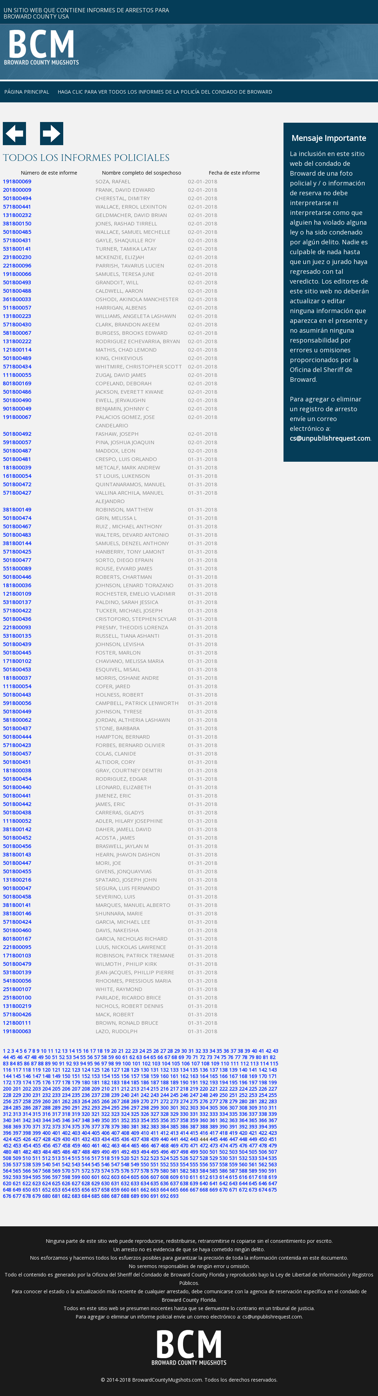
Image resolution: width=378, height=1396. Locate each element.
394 (263, 1126)
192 (204, 1082)
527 (194, 1158)
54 (76, 1057)
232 (46, 1095)
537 (17, 1164)
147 (36, 1076)
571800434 (17, 366)
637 (174, 1183)
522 (145, 1158)
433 (95, 1139)
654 (66, 1189)
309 (253, 1107)
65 (153, 1057)
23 (135, 1051)
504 (243, 1151)
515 (76, 1158)
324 (125, 1114)
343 (36, 1120)
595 (36, 1177)
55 (83, 1057)
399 (36, 1133)
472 (204, 1145)
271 (154, 1101)
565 (17, 1170)
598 (66, 1177)
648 (7, 1189)
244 (164, 1095)
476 (243, 1145)
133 (174, 1069)
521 (135, 1158)
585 (213, 1170)
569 (56, 1170)
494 (145, 1151)
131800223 (17, 315)
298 (145, 1107)
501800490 (17, 400)
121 (56, 1069)
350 (105, 1120)
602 (105, 1177)
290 (66, 1107)
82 (272, 1057)
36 (226, 1051)
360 (204, 1120)
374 (66, 1126)
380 (125, 1126)
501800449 (17, 711)
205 (56, 1088)
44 (5, 1057)
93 (76, 1063)
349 (95, 1120)
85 (19, 1063)
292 (86, 1107)
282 (263, 1101)
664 (164, 1189)
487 (76, 1151)
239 (115, 1095)
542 (66, 1164)
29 (177, 1051)
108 (205, 1063)
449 (253, 1139)
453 (17, 1145)
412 (164, 1133)
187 (154, 1082)
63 (139, 1057)
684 (86, 1196)
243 (154, 1095)
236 (86, 1095)
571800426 (17, 1014)
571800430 (17, 324)
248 (204, 1095)
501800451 (17, 761)
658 (105, 1189)
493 (135, 1151)
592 (7, 1177)
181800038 (17, 770)
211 (115, 1088)
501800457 (17, 753)
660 (125, 1189)
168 (243, 1076)
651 (36, 1189)
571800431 (17, 240)
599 (76, 1177)
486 (66, 1151)
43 (275, 1051)
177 (56, 1082)
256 (7, 1101)
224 (243, 1088)
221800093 (17, 627)
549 (135, 1164)
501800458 (17, 896)
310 (263, 1107)
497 (174, 1151)
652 (46, 1189)
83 (5, 1063)
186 (145, 1082)
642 (223, 1183)
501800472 (17, 484)
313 (17, 1114)
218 (184, 1088)
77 (237, 1057)
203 (36, 1088)
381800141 (17, 904)
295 (115, 1107)
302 (184, 1107)
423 (272, 1133)
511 (36, 1158)
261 (56, 1101)
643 (233, 1183)
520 (125, 1158)
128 (125, 1069)
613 (213, 1177)
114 (264, 1063)
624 (46, 1183)
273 (174, 1101)
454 (26, 1145)
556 (204, 1164)
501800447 (17, 862)
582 (184, 1170)
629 (95, 1183)
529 (213, 1158)
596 (46, 1177)
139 (233, 1069)
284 (7, 1107)
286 (26, 1107)
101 (136, 1063)
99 (118, 1063)
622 (26, 1183)
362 (223, 1120)
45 (12, 1057)
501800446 (17, 576)
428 (46, 1139)
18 (100, 1051)
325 (135, 1114)
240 (125, 1095)
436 (125, 1139)
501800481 (17, 458)
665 (174, 1189)
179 (76, 1082)
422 (263, 1133)
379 (115, 1126)
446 (223, 1139)
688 (125, 1196)
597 (56, 1177)
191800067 (17, 416)
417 (213, 1133)
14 (71, 1051)
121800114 (17, 349)
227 (272, 1088)
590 (263, 1170)
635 (154, 1183)
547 (115, 1164)
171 (272, 1076)
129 (135, 1069)
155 (115, 1076)
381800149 (17, 509)
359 (194, 1120)
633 (135, 1183)
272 (164, 1101)
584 (204, 1170)
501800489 (17, 357)
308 (243, 1107)
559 (233, 1164)
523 (154, 1158)
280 (243, 1101)
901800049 (17, 408)
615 (233, 1177)
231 (36, 1095)
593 (17, 1177)
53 (69, 1057)
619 (272, 1177)
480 (7, 1151)
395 (272, 1126)
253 (253, 1095)
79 (251, 1057)
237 (95, 1095)
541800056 (17, 980)
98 (111, 1063)
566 (26, 1170)
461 (95, 1145)
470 (184, 1145)
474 (223, 1145)
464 (125, 1145)
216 (164, 1088)
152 (86, 1076)
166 (223, 1076)
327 (154, 1114)
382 (145, 1126)
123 (76, 1069)
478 (263, 1145)
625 (56, 1183)
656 (86, 1189)
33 (205, 1051)
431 (76, 1139)
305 (213, 1107)
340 (7, 1120)
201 (17, 1088)
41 (261, 1051)
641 (213, 1183)
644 (243, 1183)
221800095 (17, 946)
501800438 (17, 812)
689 (135, 1196)
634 (145, 1183)
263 (76, 1101)
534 (263, 1158)
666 (184, 1189)
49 (41, 1057)
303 (194, 1107)
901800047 (17, 888)
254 (263, 1095)
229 (17, 1095)
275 (194, 1101)
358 (184, 1120)
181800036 (17, 585)
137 (213, 1069)
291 (76, 1107)
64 (146, 1057)
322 (105, 1114)
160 (164, 1076)
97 (104, 1063)
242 (145, 1095)
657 (95, 1189)
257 (17, 1101)
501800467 (17, 526)
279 (233, 1101)
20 (114, 1051)
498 (184, 1151)
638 (184, 1183)
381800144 (17, 543)
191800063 (17, 1031)
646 (263, 1183)
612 (204, 1177)
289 (56, 1107)
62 (132, 1057)
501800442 (17, 803)
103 (156, 1063)
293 (95, 1107)
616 (243, 1177)
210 (105, 1088)
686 (105, 1196)
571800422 (17, 610)
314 (26, 1114)
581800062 (17, 719)
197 (253, 1082)
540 (46, 1164)
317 (56, 1114)
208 (86, 1088)
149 (56, 1076)
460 (86, 1145)
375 (76, 1126)
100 (126, 1063)
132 (164, 1069)
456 (46, 1145)
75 (223, 1057)
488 (86, 1151)
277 (213, 1101)
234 (66, 1095)
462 (105, 1145)
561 (253, 1164)
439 (154, 1139)
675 (272, 1189)
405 (95, 1133)
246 (184, 1095)
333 (213, 1114)
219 (194, 1088)
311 (272, 1107)
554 (184, 1164)
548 (125, 1164)
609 (174, 1177)
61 (125, 1057)
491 (115, 1151)
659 (115, 1189)
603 (115, 1177)
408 (125, 1133)
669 (213, 1189)
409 (135, 1133)
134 (184, 1069)
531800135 (17, 635)
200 (7, 1088)
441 (174, 1139)
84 (12, 1063)
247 (194, 1095)
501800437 (17, 728)
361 (213, 1120)
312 (7, 1114)
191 (194, 1082)
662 (145, 1189)
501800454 (17, 778)
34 (212, 1051)
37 (233, 1051)
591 (272, 1170)
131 (154, 1069)
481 (17, 1151)
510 (26, 1158)
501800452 (17, 837)
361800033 (17, 299)
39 (247, 1051)
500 (204, 1151)
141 (253, 1069)
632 (125, 1183)
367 (272, 1120)
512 (46, 1158)
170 (263, 1076)
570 (66, 1170)
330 (184, 1114)
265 (95, 1101)
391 (233, 1126)
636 (164, 1183)
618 (263, 1177)
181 (95, 1082)
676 (7, 1196)
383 (154, 1126)
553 (174, 1164)
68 (174, 1057)
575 (115, 1170)
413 (174, 1133)
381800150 (17, 223)
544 (86, 1164)
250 (223, 1095)
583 (194, 1170)
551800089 (17, 568)
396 (7, 1133)
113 (254, 1063)
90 (55, 1063)
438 (145, 1139)
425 (17, 1139)
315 (36, 1114)
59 (111, 1057)
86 (27, 1063)
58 (104, 1057)
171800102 (17, 660)
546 (105, 1164)
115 (274, 1063)
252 (243, 1095)
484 (46, 1151)
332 (204, 1114)
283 (272, 1101)
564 (7, 1170)
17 (93, 1051)
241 (135, 1095)
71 (195, 1057)
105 (175, 1063)
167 (233, 1076)
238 (105, 1095)
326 (145, 1114)
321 (95, 1114)
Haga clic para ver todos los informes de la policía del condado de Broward (165, 91)
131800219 (17, 1005)
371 (36, 1126)
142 (263, 1069)
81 (265, 1057)
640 (204, 1183)
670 (223, 1189)
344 (46, 1120)
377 (95, 1126)
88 (41, 1063)
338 (263, 1114)
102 (146, 1063)
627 (76, 1183)
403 (76, 1133)
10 (43, 1051)
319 (76, 1114)
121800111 (17, 1022)
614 (223, 1177)
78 (244, 1057)
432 (86, 1139)
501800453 (17, 669)
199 (272, 1082)
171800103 (17, 955)
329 (174, 1114)
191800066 (17, 273)
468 (164, 1145)
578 (145, 1170)
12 (57, 1051)
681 (56, 1196)
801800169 (17, 383)
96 (97, 1063)
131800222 (17, 341)
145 (17, 1076)
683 (76, 1196)
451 (272, 1139)
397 (17, 1133)
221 (213, 1088)
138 (223, 1069)
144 (7, 1076)
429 (56, 1139)
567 (36, 1170)
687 (115, 1196)
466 (145, 1145)
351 (115, 1120)
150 (66, 1076)
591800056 (17, 702)
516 (86, 1158)
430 (66, 1139)
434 (105, 1139)
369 (17, 1126)
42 (268, 1051)
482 (26, 1151)
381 (135, 1126)
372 (46, 1126)
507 (272, 1151)
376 (86, 1126)
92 (69, 1063)
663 (154, 1189)
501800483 (17, 534)
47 (27, 1057)
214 (145, 1088)
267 (115, 1101)
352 (125, 1120)
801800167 (17, 938)
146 (26, 1076)
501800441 (17, 795)
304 (204, 1107)
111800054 (17, 686)
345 (56, 1120)
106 (185, 1063)
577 (135, 1170)
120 (46, 1069)
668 (204, 1189)
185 (135, 1082)
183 (115, 1082)
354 (145, 1120)
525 (174, 1158)
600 (86, 1177)
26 (156, 1051)
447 (233, 1139)
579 (154, 1170)
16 (86, 1051)
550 (145, 1164)
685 (95, 1196)
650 (26, 1189)
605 (135, 1177)
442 (184, 1139)
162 (184, 1076)
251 (233, 1095)
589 (253, 1170)
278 (223, 1101)
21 (121, 1051)
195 (233, 1082)
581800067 (17, 332)
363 (233, 1120)
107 (195, 1063)
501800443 (17, 694)
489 (95, 1151)
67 (167, 1057)
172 (7, 1082)
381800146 (17, 913)
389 (213, 1126)
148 (46, 1076)
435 (115, 1139)
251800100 (17, 997)
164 (204, 1076)
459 (76, 1145)
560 (243, 1164)
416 (204, 1133)
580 (164, 1170)
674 (263, 1189)
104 (166, 1063)
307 (233, 1107)
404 (86, 1133)
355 (154, 1120)
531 (233, 1158)
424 (7, 1139)
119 (36, 1069)
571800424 (17, 921)
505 (253, 1151)
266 (105, 1101)
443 (194, 1139)
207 (76, 1088)
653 (56, 1189)
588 (243, 1170)
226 (263, 1088)
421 (253, 1133)
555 (194, 1164)
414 (184, 1133)
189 (174, 1082)
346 (66, 1120)
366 (263, 1120)
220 (204, 1088)
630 (105, 1183)
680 (46, 1196)
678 (26, 1196)
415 (194, 1133)
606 (145, 1177)
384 (164, 1126)
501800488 (17, 290)
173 (17, 1082)
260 (46, 1101)
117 (17, 1069)
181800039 (17, 467)
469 (174, 1145)
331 (194, 1114)
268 (125, 1101)
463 (115, 1145)
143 (272, 1069)
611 (194, 1177)
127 (115, 1069)
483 (36, 1151)
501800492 (17, 433)
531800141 (17, 248)
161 (174, 1076)
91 (62, 1063)
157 (135, 1076)
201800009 (17, 189)
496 (164, 1151)
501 (213, 1151)
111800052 (17, 820)
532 (243, 1158)
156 (125, 1076)
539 (36, 1164)
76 (230, 1057)
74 (216, 1057)
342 (26, 1120)
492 (125, 1151)
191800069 (17, 181)
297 (135, 1107)
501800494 (17, 198)
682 (66, 1196)
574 (105, 1170)
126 (105, 1069)
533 (253, 1158)
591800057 (17, 442)
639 (194, 1183)
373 (56, 1126)
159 (154, 1076)
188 (164, 1082)
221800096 (17, 265)
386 (184, 1126)
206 (66, 1088)
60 (118, 1057)
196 (243, 1082)
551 (154, 1164)
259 (36, 1101)
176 (46, 1082)
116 (7, 1069)
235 (76, 1095)
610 (184, 1177)
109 (215, 1063)
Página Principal (26, 91)
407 (115, 1133)
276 (204, 1101)
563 (272, 1164)
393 (253, 1126)
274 (184, 1101)
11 (50, 1051)
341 (17, 1120)
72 (202, 1057)
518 (105, 1158)
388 (204, 1126)
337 (253, 1114)
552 (164, 1164)
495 (154, 1151)
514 (66, 1158)
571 (76, 1170)
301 (174, 1107)
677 (17, 1196)
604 (125, 1177)
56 (90, 1057)
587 (233, 1170)
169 (253, 1076)
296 (125, 1107)
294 (105, 1107)
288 (46, 1107)
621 (17, 1183)
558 (223, 1164)
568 (46, 1170)
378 (105, 1126)
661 (135, 1189)
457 (56, 1145)
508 (7, 1158)
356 (164, 1120)
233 (56, 1095)
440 (164, 1139)
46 (19, 1057)
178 (66, 1082)
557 (213, 1164)
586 (223, 1170)
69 (181, 1057)
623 (36, 1183)
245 (174, 1095)
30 (184, 1051)
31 (191, 1051)
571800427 (17, 492)
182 (105, 1082)
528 (204, 1158)
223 (233, 1088)
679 (36, 1196)
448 (243, 1139)
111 (234, 1063)
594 (26, 1177)
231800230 (17, 256)
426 (26, 1139)
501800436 (17, 618)
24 (142, 1051)
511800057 (17, 307)
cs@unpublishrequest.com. (272, 1316)
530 (223, 1158)
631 (115, 1183)
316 (46, 1114)
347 (76, 1120)
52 (62, 1057)
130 (145, 1069)
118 (26, 1069)
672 (243, 1189)
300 (164, 1107)
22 (128, 1051)
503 (233, 1151)
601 (95, 1177)
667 (194, 1189)
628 (86, 1183)
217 (174, 1088)
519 (115, 1158)
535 (272, 1158)
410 (145, 1133)
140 (243, 1069)
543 (76, 1164)
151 (76, 1076)
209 (95, 1088)
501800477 (17, 559)
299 (154, 1107)
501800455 (17, 871)
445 (213, 1139)
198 (263, 1082)
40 (254, 1051)
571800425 (17, 551)
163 (194, 1076)
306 (223, 1107)
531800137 (17, 601)
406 (105, 1133)
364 (243, 1120)
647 (272, 1183)
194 (223, 1082)
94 (83, 1063)
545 (95, 1164)
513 (56, 1158)
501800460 (17, 930)
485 (56, 1151)
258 (26, 1101)
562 (263, 1164)
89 (48, 1063)
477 (253, 1145)
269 (135, 1101)
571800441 (17, 206)
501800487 (17, 450)
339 (272, 1114)
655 (76, 1189)
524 (164, 1158)
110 (225, 1063)
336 (243, 1114)
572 (86, 1170)
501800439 (17, 644)
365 (253, 1120)
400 (46, 1133)
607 (154, 1177)
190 (184, 1082)
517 (95, 1158)
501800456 (17, 845)
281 (253, 1101)
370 (26, 1126)
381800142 (17, 829)
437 (135, 1139)
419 (233, 1133)
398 (26, 1133)
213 (135, 1088)
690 (145, 1196)
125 (95, 1069)
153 (95, 1076)
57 (97, 1057)
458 (66, 1145)
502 (223, 1151)
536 (7, 1164)
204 (46, 1088)
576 (125, 1170)
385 (174, 1126)
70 (188, 1057)
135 (194, 1069)
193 (213, 1082)
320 (86, 1114)
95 (90, 1063)
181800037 (17, 677)
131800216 (17, 879)
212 (125, 1088)
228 (7, 1095)
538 (26, 1164)
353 (135, 1120)
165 (213, 1076)
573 (95, 1170)
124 (86, 1069)
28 (170, 1051)
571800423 (17, 744)
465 (135, 1145)
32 (198, 1051)
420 (243, 1133)
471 (194, 1145)
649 (17, 1189)
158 (145, 1076)
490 (105, 1151)
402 (66, 1133)
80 (258, 1057)
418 (223, 1133)
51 (55, 1057)
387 (194, 1126)
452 (7, 1145)
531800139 (17, 972)
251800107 (17, 988)
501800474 (17, 517)
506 (263, 1151)
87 (34, 1063)
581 (174, 1170)
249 (213, 1095)
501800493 (17, 282)
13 (64, 1051)
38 (240, 1051)
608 (164, 1177)
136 (204, 1069)
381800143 (17, 854)
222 (223, 1088)
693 (174, 1196)
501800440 (17, 787)
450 (263, 1139)
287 (36, 1107)
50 (48, 1057)
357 (174, 1120)
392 (243, 1126)
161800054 (17, 475)
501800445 (17, 652)
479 (272, 1145)
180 (86, 1082)
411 (154, 1133)
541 (56, 1164)
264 (86, 1101)
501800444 (17, 736)
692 (164, 1196)
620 (7, 1183)
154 (105, 1076)
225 (253, 1088)
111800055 (17, 374)
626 (66, 1183)
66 (160, 1057)
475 (233, 1145)
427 (36, 1139)
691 (154, 1196)
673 (253, 1189)
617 (253, 1177)
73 (209, 1057)
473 (213, 1145)
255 (272, 1095)
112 (244, 1063)
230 (26, 1095)
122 (66, 1069)
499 (194, 1151)
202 (26, 1088)
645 (253, 1183)
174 (26, 1082)
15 (79, 1051)
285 (17, 1107)
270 (145, 1101)
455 (36, 1145)
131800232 (17, 214)
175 (36, 1082)
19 (107, 1051)
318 (66, 1114)
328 (164, 1114)
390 (223, 1126)
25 (149, 1051)
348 (86, 1120)
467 (154, 1145)
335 (233, 1114)
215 (154, 1088)
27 (163, 1051)
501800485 (17, 231)
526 (184, 1158)
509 (17, 1158)
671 (233, 1189)
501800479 (17, 963)
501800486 (17, 391)
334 (223, 1114)
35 (219, 1051)
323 (115, 1114)
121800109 (17, 593)
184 (125, 1082)
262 (66, 1101)
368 (7, 1126)
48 (34, 1057)
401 (56, 1133)
